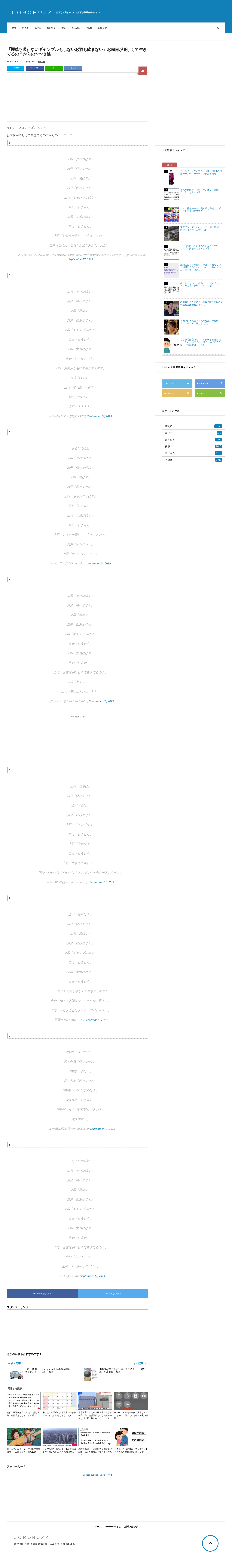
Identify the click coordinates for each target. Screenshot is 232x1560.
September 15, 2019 (101, 701)
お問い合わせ (131, 1526)
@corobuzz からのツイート (98, 1474)
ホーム (98, 1526)
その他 (89, 27)
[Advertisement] (77, 99)
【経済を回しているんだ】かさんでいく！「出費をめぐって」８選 (199, 247)
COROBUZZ (32, 12)
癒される (51, 27)
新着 (14, 27)
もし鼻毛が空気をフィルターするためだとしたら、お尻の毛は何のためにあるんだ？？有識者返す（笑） (200, 342)
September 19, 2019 (97, 1020)
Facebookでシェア (42, 1293)
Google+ (178, 393)
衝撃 (63, 27)
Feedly (211, 393)
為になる (75, 27)
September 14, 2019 (98, 563)
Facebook (34, 68)
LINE (54, 68)
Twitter (16, 68)
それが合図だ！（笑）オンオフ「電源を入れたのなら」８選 (200, 191)
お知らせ (102, 27)
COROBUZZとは (112, 1526)
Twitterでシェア (113, 1293)
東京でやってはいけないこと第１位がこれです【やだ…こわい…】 (200, 228)
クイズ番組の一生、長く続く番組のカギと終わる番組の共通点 (200, 209)
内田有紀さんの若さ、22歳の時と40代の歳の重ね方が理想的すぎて (201, 303)
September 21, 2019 (102, 1129)
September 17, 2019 (80, 259)
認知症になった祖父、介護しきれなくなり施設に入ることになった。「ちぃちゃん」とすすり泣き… (200, 267)
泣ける (38, 27)
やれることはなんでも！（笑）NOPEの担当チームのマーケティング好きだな (201, 172)
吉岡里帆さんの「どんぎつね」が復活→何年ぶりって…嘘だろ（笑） (200, 322)
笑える (25, 27)
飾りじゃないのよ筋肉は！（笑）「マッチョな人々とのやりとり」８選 (200, 284)
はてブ (73, 68)
